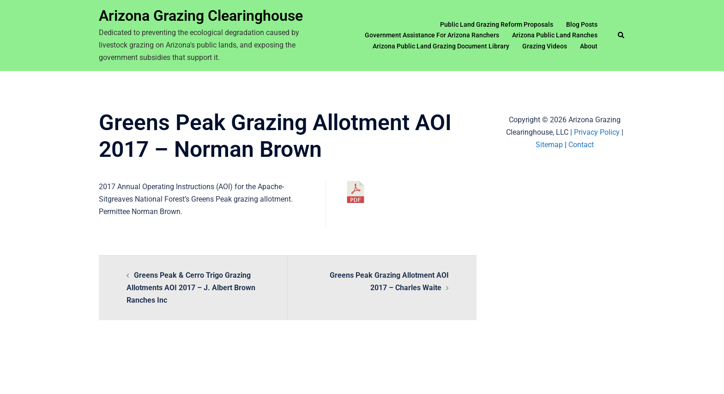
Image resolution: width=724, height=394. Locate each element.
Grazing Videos (544, 46)
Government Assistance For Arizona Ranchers (432, 35)
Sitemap (549, 144)
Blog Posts (581, 24)
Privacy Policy (597, 132)
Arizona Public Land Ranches (554, 35)
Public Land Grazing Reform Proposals (496, 24)
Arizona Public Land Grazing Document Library (441, 46)
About (588, 46)
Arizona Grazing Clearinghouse (201, 15)
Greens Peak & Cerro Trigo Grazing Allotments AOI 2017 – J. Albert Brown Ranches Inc (191, 287)
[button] (621, 35)
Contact (581, 144)
